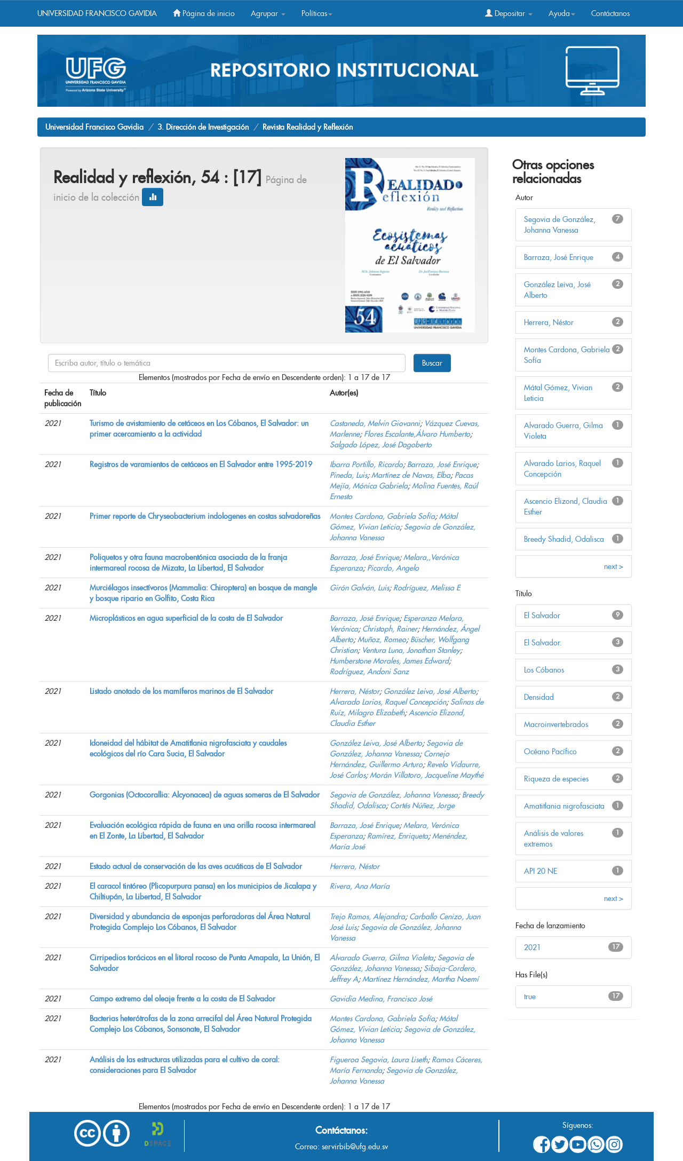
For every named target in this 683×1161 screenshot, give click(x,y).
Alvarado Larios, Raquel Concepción (388, 702)
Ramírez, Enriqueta (397, 836)
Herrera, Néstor (354, 691)
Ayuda (562, 13)
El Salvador (542, 615)
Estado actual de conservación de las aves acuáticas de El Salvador (196, 866)
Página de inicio (204, 13)
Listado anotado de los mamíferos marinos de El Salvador (181, 691)
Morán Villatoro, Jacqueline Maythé (426, 775)
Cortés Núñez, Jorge (422, 805)
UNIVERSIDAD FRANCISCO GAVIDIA (97, 13)
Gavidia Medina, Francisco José (381, 999)
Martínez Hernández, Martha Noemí (420, 979)
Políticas (316, 13)
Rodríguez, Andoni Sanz (369, 671)
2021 (532, 947)
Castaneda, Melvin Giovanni (375, 423)
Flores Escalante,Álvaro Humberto (417, 434)
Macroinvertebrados (556, 724)
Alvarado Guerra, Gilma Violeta (381, 957)
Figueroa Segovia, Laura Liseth (378, 1059)
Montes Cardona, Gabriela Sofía (382, 516)
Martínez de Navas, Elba (410, 475)
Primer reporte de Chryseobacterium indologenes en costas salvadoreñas (205, 516)
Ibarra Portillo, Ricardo (366, 464)
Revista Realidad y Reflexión (308, 127)
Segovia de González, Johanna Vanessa (394, 795)
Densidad (539, 697)
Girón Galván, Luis (359, 588)
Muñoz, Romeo (382, 639)
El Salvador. (543, 642)
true (530, 996)
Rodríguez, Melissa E (426, 588)
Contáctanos (610, 13)
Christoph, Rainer (389, 629)
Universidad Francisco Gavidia (94, 127)
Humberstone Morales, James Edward (389, 661)
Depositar (509, 13)
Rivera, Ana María (360, 886)
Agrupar (268, 13)
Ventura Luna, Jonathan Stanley (411, 650)
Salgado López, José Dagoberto (381, 444)
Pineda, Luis (348, 475)
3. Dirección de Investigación (203, 127)
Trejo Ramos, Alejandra (367, 916)
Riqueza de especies (556, 779)
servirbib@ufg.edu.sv (355, 1146)
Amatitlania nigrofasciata (564, 806)
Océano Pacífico (550, 751)
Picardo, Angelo (393, 568)
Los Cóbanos (544, 670)
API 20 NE (540, 871)
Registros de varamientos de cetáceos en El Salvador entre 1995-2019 (201, 464)
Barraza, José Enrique (441, 464)
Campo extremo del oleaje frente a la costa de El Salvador (182, 999)
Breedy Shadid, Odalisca (564, 539)
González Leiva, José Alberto (430, 691)
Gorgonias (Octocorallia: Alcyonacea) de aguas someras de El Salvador (205, 795)
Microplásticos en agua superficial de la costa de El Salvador (186, 618)
